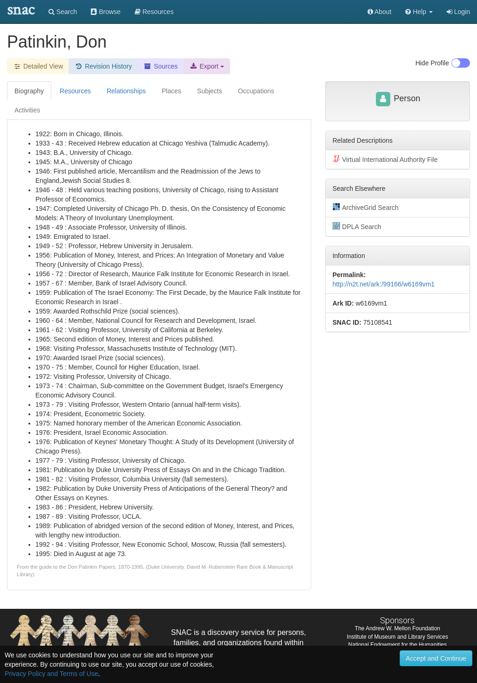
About (380, 11)
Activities (27, 110)
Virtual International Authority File (385, 159)
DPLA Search (357, 226)
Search (62, 11)
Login (458, 11)
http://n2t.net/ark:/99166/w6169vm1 (384, 284)
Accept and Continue (436, 658)
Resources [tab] (75, 91)
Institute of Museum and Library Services (397, 637)
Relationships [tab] (126, 91)
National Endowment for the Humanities (397, 644)
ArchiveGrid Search (366, 207)
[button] (419, 11)
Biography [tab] (29, 91)
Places (171, 91)
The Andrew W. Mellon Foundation (397, 628)
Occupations (256, 91)
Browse (106, 11)
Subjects (209, 91)
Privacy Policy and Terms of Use (51, 673)
